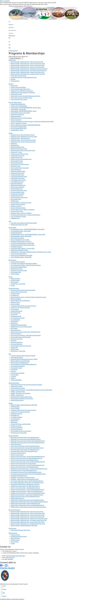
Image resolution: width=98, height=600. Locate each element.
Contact (11, 33)
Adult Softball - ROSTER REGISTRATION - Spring (23, 111)
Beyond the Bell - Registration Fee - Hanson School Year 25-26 (27, 65)
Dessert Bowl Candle (16, 311)
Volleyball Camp (15, 218)
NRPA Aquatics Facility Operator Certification (23, 92)
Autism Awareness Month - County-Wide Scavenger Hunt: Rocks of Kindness (31, 390)
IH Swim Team (12, 528)
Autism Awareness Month (18, 262)
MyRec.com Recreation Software (15, 599)
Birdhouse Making (16, 116)
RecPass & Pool (15, 81)
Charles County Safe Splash (18, 87)
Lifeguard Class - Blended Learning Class (22, 91)
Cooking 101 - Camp (16, 152)
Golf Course (12, 35)
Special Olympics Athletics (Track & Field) (22, 398)
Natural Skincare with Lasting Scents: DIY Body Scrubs (25, 332)
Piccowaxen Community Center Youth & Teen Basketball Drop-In (28, 474)
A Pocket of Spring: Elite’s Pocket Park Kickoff (23, 290)
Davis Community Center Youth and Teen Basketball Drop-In (27, 448)
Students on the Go (16, 206)
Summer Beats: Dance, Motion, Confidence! (23, 209)
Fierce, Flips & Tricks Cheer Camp (20, 164)
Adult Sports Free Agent (17, 114)
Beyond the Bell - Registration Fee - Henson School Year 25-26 (27, 67)
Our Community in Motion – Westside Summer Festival (26, 265)
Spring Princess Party (16, 269)
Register (11, 24)
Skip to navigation (5, 1)
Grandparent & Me (16, 316)
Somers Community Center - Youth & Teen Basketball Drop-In (27, 489)
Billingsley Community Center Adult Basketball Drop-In (26, 439)
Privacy (4, 589)
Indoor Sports (12, 227)
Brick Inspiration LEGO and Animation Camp (23, 150)
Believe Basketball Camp (17, 147)
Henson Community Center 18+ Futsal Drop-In (23, 463)
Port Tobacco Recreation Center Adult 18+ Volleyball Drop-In (27, 482)
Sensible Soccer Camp (17, 195)
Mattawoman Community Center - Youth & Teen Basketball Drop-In (29, 469)
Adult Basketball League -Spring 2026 (21, 236)
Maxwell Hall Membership (18, 104)
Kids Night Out (15, 415)
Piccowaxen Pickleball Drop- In (19, 475)
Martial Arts (14, 323)
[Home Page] (12, 21)
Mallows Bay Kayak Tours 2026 (19, 224)
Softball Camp (15, 201)
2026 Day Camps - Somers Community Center (23, 142)
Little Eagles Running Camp (18, 180)
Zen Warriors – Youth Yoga (18, 284)
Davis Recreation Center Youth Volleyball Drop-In (24, 451)
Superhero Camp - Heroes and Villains (21, 213)
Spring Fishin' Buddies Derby (19, 127)
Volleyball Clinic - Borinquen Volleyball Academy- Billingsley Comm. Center (31, 252)
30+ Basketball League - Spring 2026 (21, 231)
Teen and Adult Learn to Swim (19, 99)
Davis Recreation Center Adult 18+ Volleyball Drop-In (25, 449)
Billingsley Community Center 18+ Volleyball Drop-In (25, 437)
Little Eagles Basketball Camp (19, 176)
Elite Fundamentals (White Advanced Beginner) (23, 364)
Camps (10, 133)
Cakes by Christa (15, 302)
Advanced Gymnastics (17, 357)
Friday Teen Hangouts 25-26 (18, 76)
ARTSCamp (14, 143)
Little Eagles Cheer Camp (18, 178)
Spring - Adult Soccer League (19, 123)
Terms (4, 586)
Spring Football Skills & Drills (18, 128)
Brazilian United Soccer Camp (19, 149)
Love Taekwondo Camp (17, 182)
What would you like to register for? (18, 56)
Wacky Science (15, 349)
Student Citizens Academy (18, 204)
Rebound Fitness (15, 278)
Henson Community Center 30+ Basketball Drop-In (24, 467)
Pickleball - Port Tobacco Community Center (23, 477)
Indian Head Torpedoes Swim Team (20, 89)
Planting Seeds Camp (16, 189)
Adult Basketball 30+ (16, 233)
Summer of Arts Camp (17, 211)
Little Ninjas (14, 369)
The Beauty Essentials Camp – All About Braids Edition (25, 215)
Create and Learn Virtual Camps (19, 154)
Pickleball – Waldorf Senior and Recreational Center (25, 479)
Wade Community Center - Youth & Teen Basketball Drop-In (27, 495)
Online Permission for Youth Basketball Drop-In (24, 77)
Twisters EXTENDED (16, 380)
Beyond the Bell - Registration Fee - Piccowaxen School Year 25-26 (28, 70)
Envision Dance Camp (17, 162)
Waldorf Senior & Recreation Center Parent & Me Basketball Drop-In (29, 502)
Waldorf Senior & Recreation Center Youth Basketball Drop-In (27, 505)
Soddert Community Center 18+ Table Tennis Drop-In (25, 486)
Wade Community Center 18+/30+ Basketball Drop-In (25, 496)
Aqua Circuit (14, 85)
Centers (11, 403)
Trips (10, 221)
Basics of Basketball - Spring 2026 (20, 240)
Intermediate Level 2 (16, 368)
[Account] (12, 37)
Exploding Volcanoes (16, 413)
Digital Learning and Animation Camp (21, 159)
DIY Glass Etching (15, 313)
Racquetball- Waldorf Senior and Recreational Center (25, 484)
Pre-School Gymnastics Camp (19, 190)
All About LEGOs (15, 293)
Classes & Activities (14, 288)
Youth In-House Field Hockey (19, 253)
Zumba (13, 285)
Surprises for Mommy (17, 342)
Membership (12, 60)
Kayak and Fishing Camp (17, 173)
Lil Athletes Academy (16, 247)
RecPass (13, 79)
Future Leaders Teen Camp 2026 (19, 168)
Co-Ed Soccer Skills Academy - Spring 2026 (22, 243)
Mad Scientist (14, 321)
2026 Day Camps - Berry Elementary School (22, 135)
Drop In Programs (13, 435)
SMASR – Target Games (17, 395)
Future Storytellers (16, 169)
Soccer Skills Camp (16, 199)
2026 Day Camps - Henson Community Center (23, 140)
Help (3, 593)
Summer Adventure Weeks (18, 208)
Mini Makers (14, 328)
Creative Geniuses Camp (17, 156)
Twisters (13, 378)
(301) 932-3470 (10, 557)
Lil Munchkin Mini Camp (17, 175)
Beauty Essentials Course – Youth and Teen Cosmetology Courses (28, 297)
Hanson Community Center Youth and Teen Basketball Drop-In (28, 462)
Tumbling (13, 376)
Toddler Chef (14, 347)
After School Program (14, 510)
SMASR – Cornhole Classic (18, 391)
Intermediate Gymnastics (18, 366)
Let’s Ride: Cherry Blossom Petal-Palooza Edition (24, 223)
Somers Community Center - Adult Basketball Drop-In (25, 488)
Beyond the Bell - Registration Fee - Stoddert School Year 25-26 (28, 74)
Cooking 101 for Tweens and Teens (20, 307)
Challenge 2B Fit (15, 406)
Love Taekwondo (15, 320)
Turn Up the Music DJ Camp (18, 216)
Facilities (11, 27)
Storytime (13, 340)
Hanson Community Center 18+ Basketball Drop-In (24, 460)
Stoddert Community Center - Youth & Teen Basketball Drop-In (28, 493)
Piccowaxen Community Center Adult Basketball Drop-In (26, 472)
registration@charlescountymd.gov (15, 556)
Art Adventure (15, 295)
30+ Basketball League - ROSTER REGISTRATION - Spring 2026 (27, 229)
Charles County (7, 568)
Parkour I (13, 371)
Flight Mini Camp (15, 166)
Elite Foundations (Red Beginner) (20, 362)
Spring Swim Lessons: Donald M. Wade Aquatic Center (25, 96)
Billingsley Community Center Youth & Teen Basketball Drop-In (28, 441)
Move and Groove (16, 330)
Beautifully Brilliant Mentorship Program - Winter (24, 359)
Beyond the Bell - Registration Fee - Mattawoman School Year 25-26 (29, 69)
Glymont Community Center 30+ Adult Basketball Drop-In (26, 458)
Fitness (10, 277)
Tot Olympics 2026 (16, 272)
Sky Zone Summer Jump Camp (19, 197)
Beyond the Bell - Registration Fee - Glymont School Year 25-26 (28, 63)
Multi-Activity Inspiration (17, 187)
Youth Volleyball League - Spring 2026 (21, 257)
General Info (12, 30)
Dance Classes (15, 309)
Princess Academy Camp (17, 192)
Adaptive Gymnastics (16, 386)
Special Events (12, 260)
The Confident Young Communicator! (21, 346)
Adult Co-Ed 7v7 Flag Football (19, 106)
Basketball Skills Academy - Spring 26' (21, 241)
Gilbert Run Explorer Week (18, 171)
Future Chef (14, 314)
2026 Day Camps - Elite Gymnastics (20, 138)
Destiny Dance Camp (16, 157)
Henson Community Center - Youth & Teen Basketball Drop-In (27, 465)
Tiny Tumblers (15, 375)
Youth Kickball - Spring (17, 130)
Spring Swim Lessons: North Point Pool (21, 98)
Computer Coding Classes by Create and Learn (23, 306)
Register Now (13, 50)
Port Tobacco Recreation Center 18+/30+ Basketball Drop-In (27, 481)
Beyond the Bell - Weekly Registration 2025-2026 (24, 405)
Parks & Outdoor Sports (15, 102)
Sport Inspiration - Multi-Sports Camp (21, 202)
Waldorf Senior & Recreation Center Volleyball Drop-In (25, 503)
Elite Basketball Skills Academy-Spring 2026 (22, 245)
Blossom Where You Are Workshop (20, 300)
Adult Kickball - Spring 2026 (18, 109)
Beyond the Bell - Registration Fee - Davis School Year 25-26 (27, 62)
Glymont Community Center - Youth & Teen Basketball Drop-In (28, 456)
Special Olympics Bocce (17, 400)
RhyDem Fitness (15, 280)
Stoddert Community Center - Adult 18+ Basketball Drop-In (27, 491)
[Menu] (10, 47)
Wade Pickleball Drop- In (17, 498)
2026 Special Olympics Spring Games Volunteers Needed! (26, 384)
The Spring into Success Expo (19, 270)
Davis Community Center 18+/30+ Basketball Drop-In (25, 446)
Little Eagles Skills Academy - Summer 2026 (22, 248)
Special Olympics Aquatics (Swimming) (21, 397)
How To (4, 596)
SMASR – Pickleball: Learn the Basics (20, 393)
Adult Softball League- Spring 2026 (20, 113)
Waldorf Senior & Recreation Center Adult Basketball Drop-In (27, 500)
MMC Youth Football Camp (18, 185)
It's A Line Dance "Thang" (18, 318)
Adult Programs (13, 533)
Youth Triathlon (15, 274)
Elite (10, 354)
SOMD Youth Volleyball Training (19, 250)
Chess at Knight (15, 304)
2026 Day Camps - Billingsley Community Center (24, 136)
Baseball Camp (15, 145)
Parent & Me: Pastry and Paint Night (20, 337)
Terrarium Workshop (16, 344)
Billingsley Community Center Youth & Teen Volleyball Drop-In (27, 442)
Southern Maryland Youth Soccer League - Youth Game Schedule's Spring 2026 (32, 121)
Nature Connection (16, 120)
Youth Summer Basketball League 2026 (21, 255)
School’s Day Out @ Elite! (17, 194)
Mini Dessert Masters (16, 183)
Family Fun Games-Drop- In (18, 453)
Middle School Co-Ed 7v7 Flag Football (21, 118)
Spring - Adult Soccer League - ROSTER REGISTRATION (25, 125)
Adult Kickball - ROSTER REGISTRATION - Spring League (26, 107)
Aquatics (11, 84)
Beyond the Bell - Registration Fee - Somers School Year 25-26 (27, 72)
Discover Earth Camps (17, 161)
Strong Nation (15, 282)
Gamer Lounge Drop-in (17, 455)
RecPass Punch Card (16, 94)
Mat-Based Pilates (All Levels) (19, 325)
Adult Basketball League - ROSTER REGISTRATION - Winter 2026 (28, 234)
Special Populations (14, 383)
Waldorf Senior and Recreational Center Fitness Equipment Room (28, 507)
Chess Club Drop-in (16, 444)
